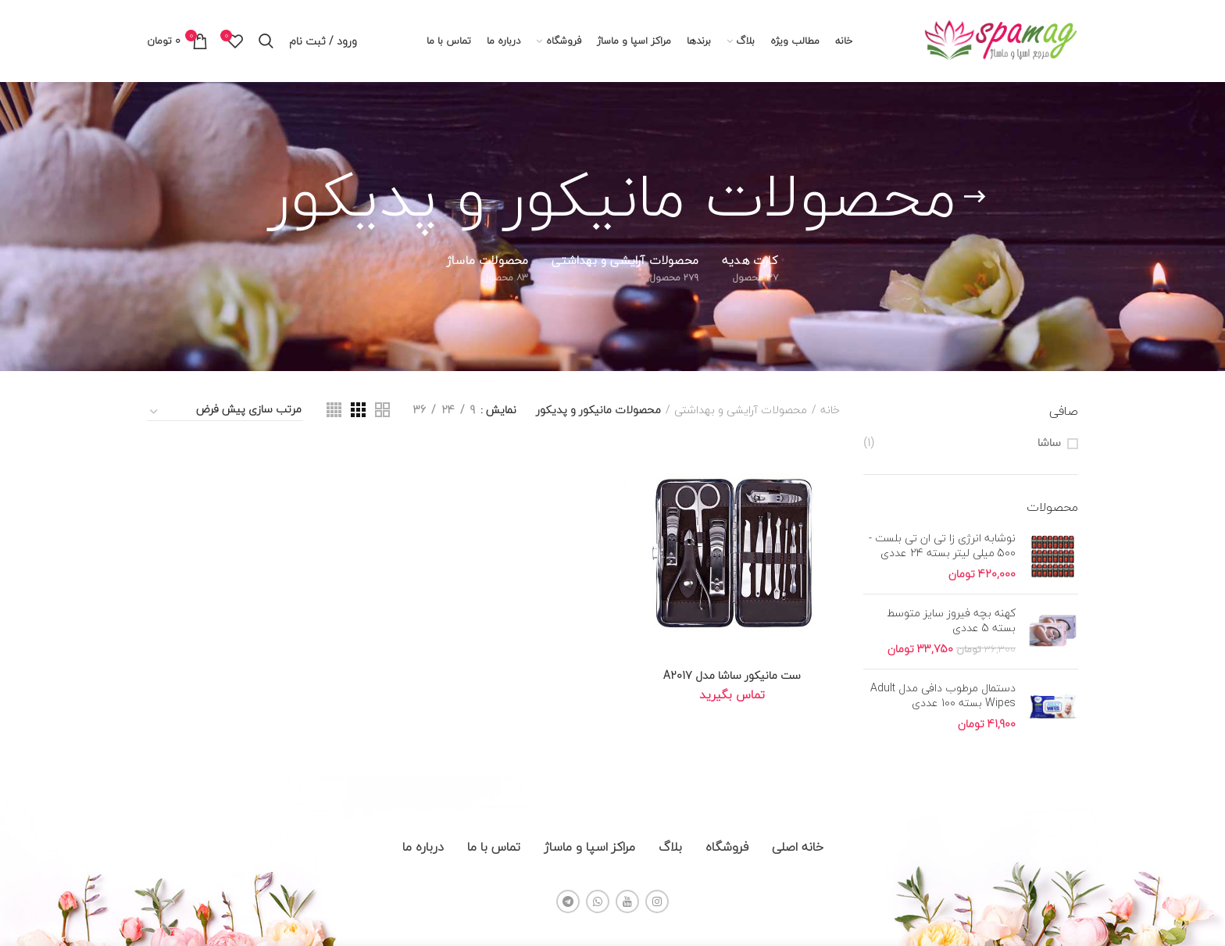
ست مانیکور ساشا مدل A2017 (732, 676)
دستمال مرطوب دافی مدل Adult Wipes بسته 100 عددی (943, 695)
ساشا (1049, 443)
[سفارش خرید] (225, 411)
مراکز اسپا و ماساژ (589, 847)
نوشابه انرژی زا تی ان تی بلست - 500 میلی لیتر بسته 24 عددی (942, 545)
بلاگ (670, 847)
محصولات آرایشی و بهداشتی (740, 410)
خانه (830, 410)
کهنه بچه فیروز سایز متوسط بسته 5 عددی (951, 620)
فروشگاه (726, 847)
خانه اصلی (797, 847)
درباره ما (423, 847)
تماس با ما (493, 847)
